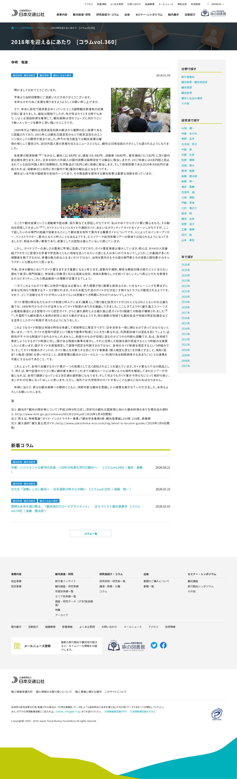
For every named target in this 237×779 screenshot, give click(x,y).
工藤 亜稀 (187, 229)
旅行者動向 (187, 77)
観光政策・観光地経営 (24, 75)
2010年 (185, 350)
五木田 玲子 (189, 144)
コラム (47, 28)
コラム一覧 (90, 533)
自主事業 (16, 581)
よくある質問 (117, 4)
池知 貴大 (187, 165)
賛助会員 (182, 4)
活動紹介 (190, 14)
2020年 (185, 297)
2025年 (185, 270)
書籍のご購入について (156, 581)
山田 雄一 (187, 128)
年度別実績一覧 (64, 591)
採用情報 (195, 4)
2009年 (185, 355)
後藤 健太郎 (189, 176)
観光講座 (193, 581)
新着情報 (101, 4)
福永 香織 (187, 186)
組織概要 (149, 4)
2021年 (185, 291)
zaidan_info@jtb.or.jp (68, 711)
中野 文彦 (187, 155)
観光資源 (44, 75)
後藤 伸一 (187, 181)
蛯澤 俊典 (187, 171)
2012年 (185, 339)
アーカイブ (61, 615)
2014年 (185, 328)
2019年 (185, 302)
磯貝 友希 (187, 219)
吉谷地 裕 (187, 192)
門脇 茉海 (187, 202)
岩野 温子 (187, 224)
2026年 (185, 264)
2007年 (185, 366)
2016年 (185, 318)
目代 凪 (186, 235)
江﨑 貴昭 (187, 197)
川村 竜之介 (189, 208)
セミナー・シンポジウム (149, 14)
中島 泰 (186, 149)
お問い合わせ (134, 4)
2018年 (185, 307)
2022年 (185, 286)
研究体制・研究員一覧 (112, 581)
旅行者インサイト (65, 581)
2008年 (185, 361)
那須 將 (186, 213)
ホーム (16, 28)
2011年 (185, 344)
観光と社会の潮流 (62, 75)
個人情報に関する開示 (88, 691)
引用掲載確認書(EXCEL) (142, 711)
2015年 (185, 323)
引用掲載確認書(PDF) (116, 711)
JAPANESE (216, 4)
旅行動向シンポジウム (201, 586)
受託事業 (16, 586)
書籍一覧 (148, 586)
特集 (57, 610)
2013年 (185, 334)
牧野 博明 (187, 160)
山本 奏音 (187, 240)
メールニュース (165, 4)
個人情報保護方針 (22, 691)
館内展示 (173, 14)
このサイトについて (116, 691)
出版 (127, 14)
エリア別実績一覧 (65, 596)
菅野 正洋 (187, 138)
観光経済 (186, 93)
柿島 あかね (189, 133)
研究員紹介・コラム (107, 14)
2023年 (185, 280)
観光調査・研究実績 (67, 586)
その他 (185, 103)
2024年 (185, 275)
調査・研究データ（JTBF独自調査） (74, 603)
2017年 (185, 312)
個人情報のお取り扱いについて (54, 691)
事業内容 (61, 14)
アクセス (88, 4)
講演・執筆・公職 (109, 586)
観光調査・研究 (82, 14)
